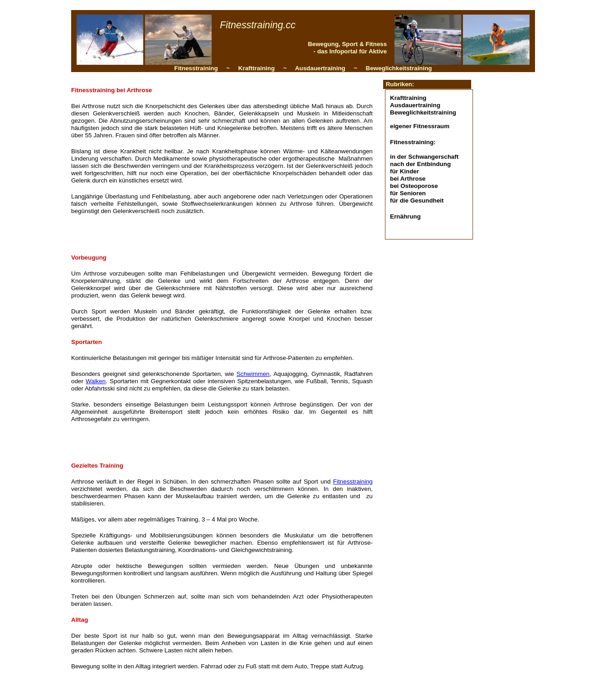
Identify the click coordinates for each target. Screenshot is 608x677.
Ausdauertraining (415, 105)
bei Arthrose (408, 178)
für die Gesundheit (417, 200)
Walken (96, 381)
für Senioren (408, 193)
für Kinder (404, 171)
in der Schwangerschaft (424, 156)
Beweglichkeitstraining (423, 112)
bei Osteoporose (414, 185)
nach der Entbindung (420, 164)
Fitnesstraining (353, 481)
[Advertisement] (226, 233)
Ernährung (405, 216)
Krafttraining (408, 97)
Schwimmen (253, 373)
